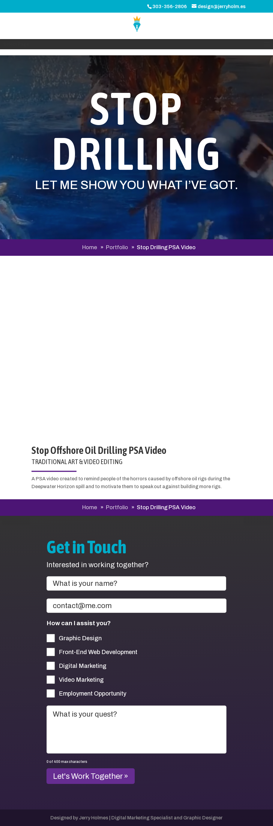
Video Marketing (81, 679)
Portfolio (117, 247)
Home (89, 247)
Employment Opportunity (92, 693)
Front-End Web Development (98, 652)
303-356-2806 (169, 6)
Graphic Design (80, 638)
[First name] (136, 583)
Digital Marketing (82, 665)
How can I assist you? (78, 623)
